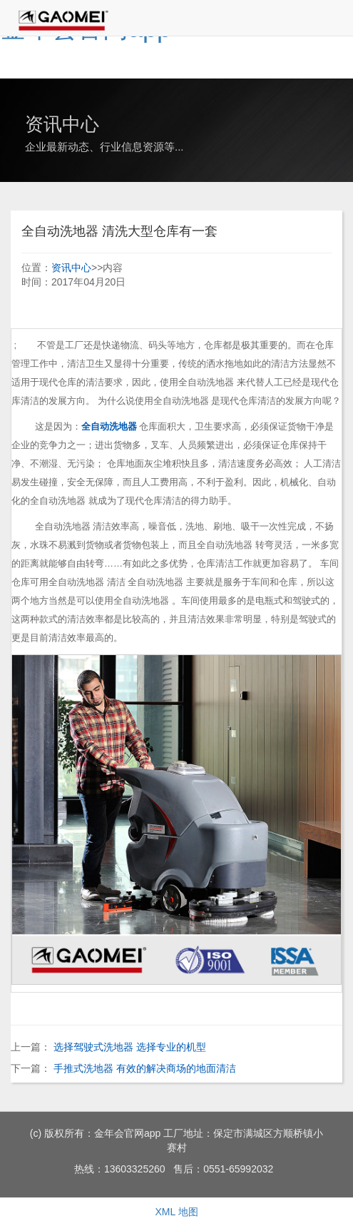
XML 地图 (176, 1211)
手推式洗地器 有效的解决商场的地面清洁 (144, 1068)
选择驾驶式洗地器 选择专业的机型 (129, 1047)
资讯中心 (71, 267)
